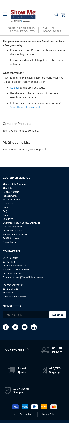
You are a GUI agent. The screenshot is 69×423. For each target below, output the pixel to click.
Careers (6, 215)
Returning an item (12, 199)
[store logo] (26, 16)
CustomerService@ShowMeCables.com (23, 277)
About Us (7, 188)
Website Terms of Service (15, 234)
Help (5, 207)
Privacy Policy (49, 414)
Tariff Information (11, 238)
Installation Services (13, 230)
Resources (8, 219)
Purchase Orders (11, 191)
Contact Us (8, 203)
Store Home (17, 107)
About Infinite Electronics (15, 184)
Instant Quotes (10, 195)
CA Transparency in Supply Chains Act (21, 222)
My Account (33, 107)
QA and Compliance (12, 226)
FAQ (5, 211)
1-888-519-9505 (20, 269)
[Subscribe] (57, 314)
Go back (14, 87)
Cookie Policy (9, 242)
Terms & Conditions (23, 414)
